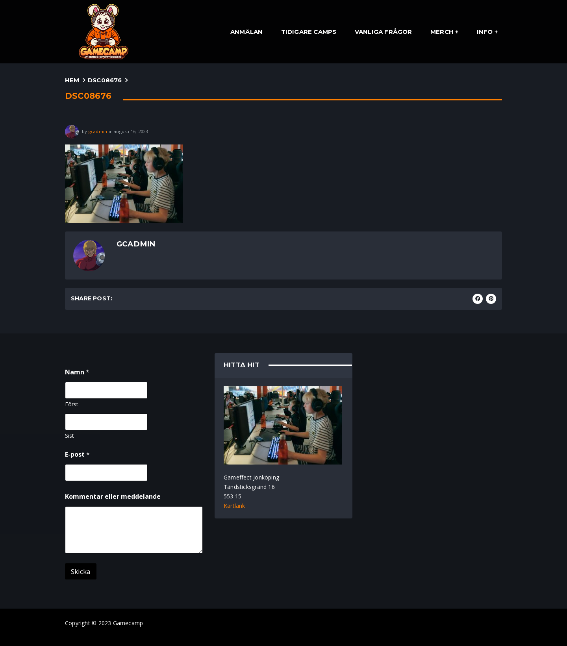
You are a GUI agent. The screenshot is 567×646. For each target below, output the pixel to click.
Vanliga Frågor (383, 31)
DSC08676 (105, 80)
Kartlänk (234, 505)
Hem (72, 80)
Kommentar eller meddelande (113, 496)
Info (485, 31)
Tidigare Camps (309, 31)
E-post (77, 454)
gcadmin (98, 131)
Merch (442, 31)
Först (71, 404)
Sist (69, 435)
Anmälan (246, 31)
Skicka (81, 571)
